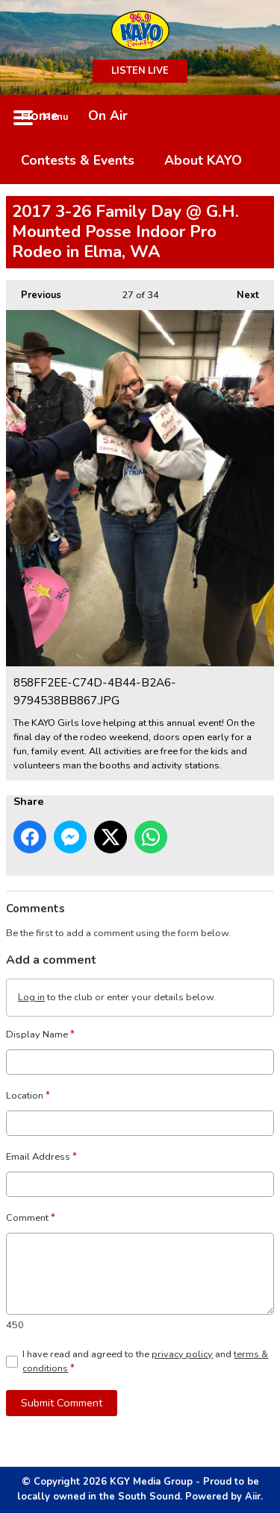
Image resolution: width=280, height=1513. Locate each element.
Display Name (40, 1034)
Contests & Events (77, 160)
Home (39, 115)
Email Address (41, 1156)
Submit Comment (61, 1402)
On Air (108, 115)
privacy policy (182, 1354)
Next (240, 291)
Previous (33, 291)
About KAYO (203, 160)
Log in (31, 997)
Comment (30, 1218)
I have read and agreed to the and (145, 1361)
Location (28, 1095)
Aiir (253, 1496)
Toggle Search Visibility (251, 117)
